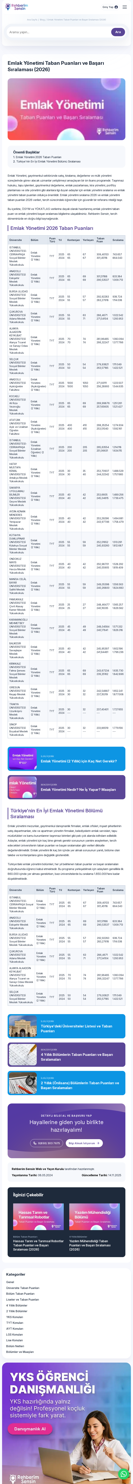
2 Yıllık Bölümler (16, 1311)
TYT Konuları (14, 1322)
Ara (118, 32)
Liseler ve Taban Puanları (22, 1299)
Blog (42, 19)
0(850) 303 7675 (46, 1143)
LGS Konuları (14, 1334)
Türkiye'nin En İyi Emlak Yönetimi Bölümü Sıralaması (48, 161)
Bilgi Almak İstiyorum (84, 1143)
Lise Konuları (14, 1340)
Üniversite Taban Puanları (22, 1288)
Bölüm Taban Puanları (20, 1293)
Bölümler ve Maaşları (20, 1352)
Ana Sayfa (32, 19)
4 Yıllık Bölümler (16, 1305)
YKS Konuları (14, 1317)
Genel (10, 1282)
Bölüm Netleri (15, 1346)
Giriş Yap (110, 7)
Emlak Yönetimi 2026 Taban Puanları (38, 157)
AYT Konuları (14, 1328)
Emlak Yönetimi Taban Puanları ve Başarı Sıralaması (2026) (76, 19)
